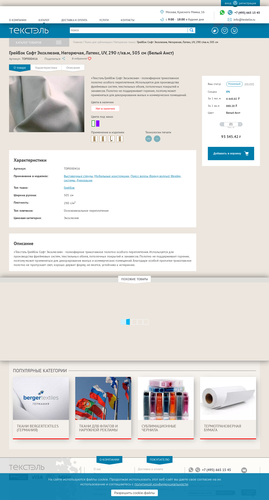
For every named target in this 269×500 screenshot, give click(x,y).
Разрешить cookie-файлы (134, 493)
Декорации (84, 180)
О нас (97, 469)
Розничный (234, 83)
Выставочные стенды (78, 176)
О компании (17, 20)
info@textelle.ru (244, 19)
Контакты (127, 20)
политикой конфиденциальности (161, 484)
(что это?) (249, 83)
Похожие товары (135, 279)
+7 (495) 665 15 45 (247, 12)
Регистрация (247, 3)
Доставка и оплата (74, 20)
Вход (228, 3)
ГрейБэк (69, 188)
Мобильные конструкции (111, 176)
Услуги (104, 20)
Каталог (44, 20)
